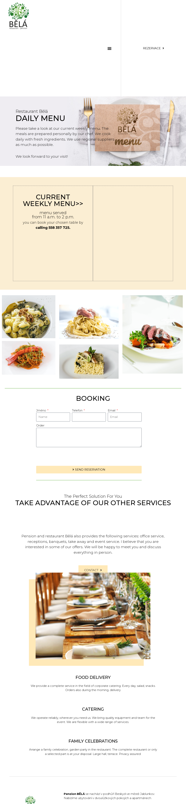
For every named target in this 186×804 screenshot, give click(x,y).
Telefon (77, 410)
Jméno (41, 410)
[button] (109, 48)
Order (40, 425)
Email (112, 410)
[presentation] (65, 456)
